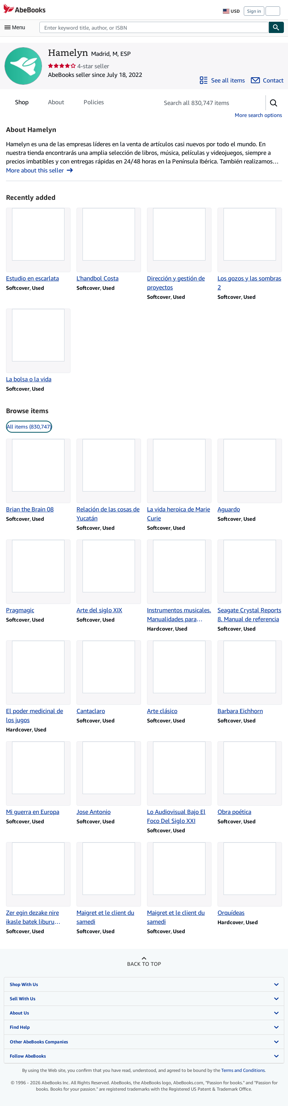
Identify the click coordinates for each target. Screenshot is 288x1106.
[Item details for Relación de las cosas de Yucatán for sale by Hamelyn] (108, 481)
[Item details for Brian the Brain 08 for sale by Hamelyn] (38, 476)
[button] (274, 102)
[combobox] (153, 27)
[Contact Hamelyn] (267, 80)
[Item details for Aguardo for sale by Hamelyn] (250, 476)
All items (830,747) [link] (29, 426)
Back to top (144, 964)
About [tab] (56, 103)
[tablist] (59, 102)
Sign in (254, 11)
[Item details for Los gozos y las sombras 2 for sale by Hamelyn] (250, 250)
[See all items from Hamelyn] (222, 80)
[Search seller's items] (204, 102)
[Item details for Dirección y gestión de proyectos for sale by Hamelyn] (179, 250)
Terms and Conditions (243, 1070)
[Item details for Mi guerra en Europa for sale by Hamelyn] (38, 778)
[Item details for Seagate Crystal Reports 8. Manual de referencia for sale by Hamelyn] (250, 581)
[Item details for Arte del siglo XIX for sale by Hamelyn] (108, 577)
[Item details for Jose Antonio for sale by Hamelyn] (108, 778)
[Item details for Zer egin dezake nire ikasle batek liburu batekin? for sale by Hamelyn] (38, 884)
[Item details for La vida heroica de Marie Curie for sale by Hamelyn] (179, 481)
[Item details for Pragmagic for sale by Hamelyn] (38, 577)
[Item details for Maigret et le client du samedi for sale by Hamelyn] (108, 884)
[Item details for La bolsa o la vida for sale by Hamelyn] (38, 346)
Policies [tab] (94, 103)
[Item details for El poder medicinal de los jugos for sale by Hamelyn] (38, 682)
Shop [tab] (22, 103)
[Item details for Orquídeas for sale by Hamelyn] (250, 879)
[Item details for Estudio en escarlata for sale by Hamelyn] (38, 245)
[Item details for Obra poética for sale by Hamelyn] (250, 778)
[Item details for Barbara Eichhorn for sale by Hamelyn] (250, 677)
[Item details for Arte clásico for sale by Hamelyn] (179, 677)
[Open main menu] (16, 27)
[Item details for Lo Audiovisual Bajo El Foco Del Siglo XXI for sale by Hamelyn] (179, 783)
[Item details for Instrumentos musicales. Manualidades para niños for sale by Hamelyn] (179, 581)
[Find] (276, 27)
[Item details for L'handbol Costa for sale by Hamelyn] (108, 245)
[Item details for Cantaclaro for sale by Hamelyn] (108, 677)
